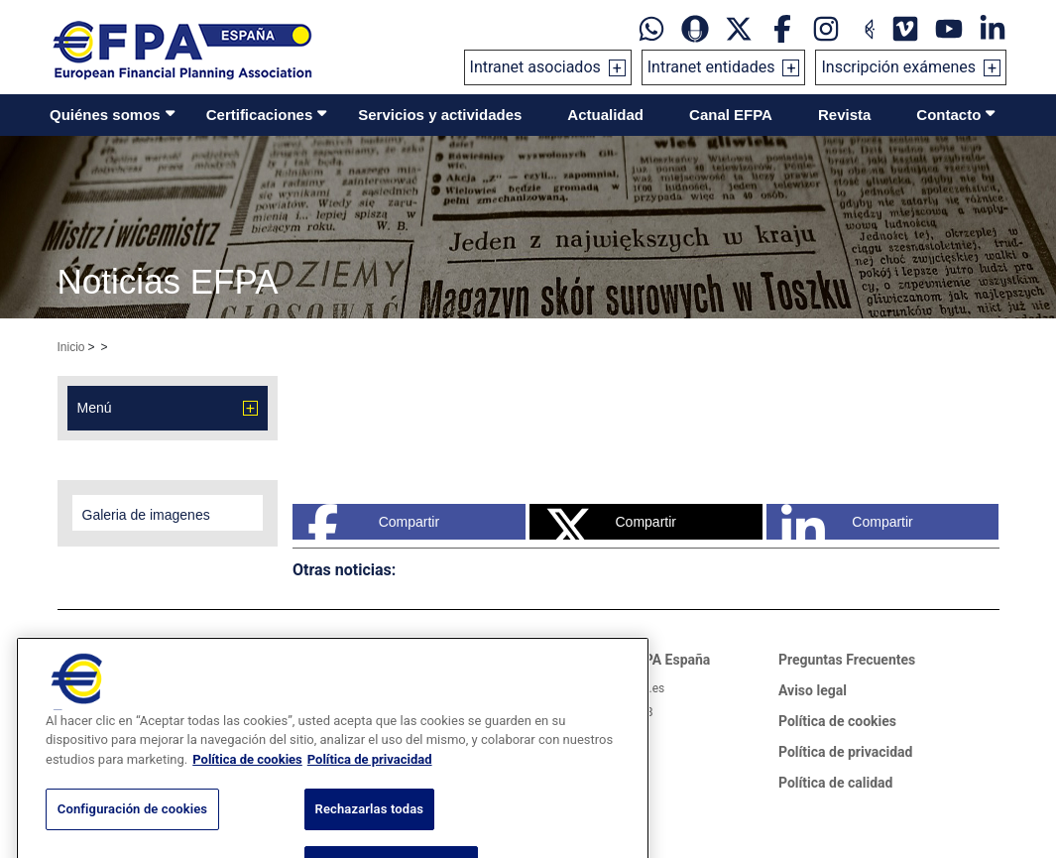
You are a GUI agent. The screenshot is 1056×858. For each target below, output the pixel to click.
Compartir (373, 522)
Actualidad (605, 114)
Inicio (71, 347)
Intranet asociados (535, 67)
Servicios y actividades (440, 114)
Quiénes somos (105, 114)
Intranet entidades (711, 67)
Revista (844, 114)
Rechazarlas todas (369, 834)
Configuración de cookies (132, 834)
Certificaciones (259, 114)
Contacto (948, 114)
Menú (94, 408)
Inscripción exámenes (898, 67)
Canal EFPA (730, 114)
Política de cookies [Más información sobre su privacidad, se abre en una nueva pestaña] (247, 785)
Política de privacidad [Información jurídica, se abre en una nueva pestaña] (369, 785)
